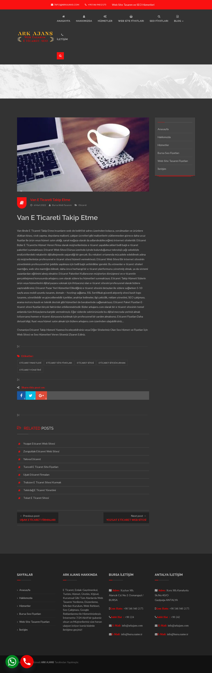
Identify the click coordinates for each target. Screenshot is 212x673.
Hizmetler (163, 145)
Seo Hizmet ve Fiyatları (130, 329)
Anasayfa (163, 129)
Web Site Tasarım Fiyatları (173, 160)
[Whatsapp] (12, 661)
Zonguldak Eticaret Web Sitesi (41, 451)
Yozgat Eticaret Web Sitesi (39, 443)
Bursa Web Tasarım (62, 204)
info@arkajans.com (65, 4)
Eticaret (83, 204)
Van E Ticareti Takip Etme (50, 200)
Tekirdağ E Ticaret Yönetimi (39, 490)
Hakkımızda (164, 137)
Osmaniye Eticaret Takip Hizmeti (36, 329)
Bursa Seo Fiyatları (168, 152)
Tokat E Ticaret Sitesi (36, 497)
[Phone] (27, 661)
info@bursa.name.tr (131, 634)
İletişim (162, 168)
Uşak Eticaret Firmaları (36, 474)
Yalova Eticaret (32, 459)
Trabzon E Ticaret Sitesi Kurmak (42, 482)
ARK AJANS (48, 662)
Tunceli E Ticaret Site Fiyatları (40, 466)
